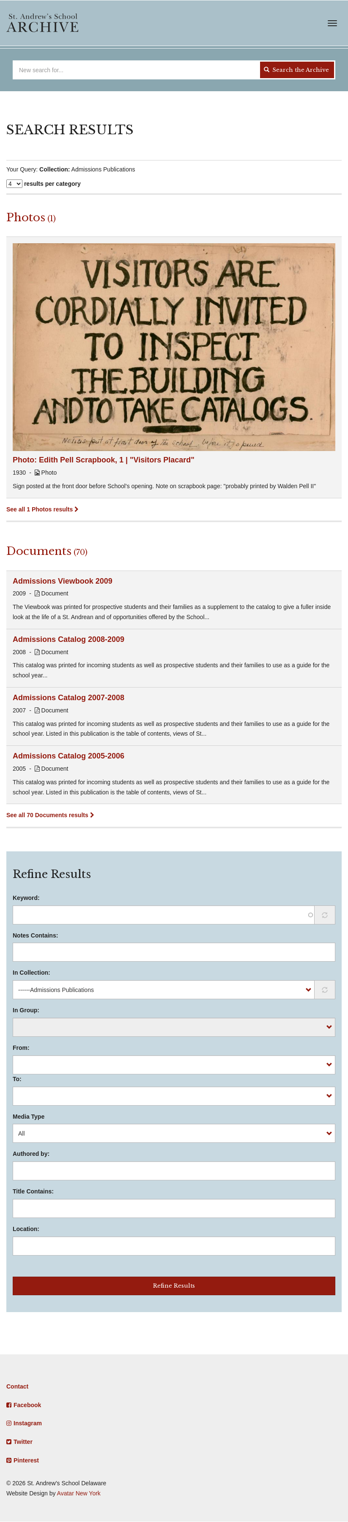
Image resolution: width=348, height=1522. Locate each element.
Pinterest (26, 1460)
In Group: (26, 1010)
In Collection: (31, 972)
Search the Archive (296, 69)
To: (17, 1079)
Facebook (27, 1405)
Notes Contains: (35, 935)
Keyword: (26, 897)
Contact (17, 1386)
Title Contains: (33, 1191)
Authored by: (31, 1153)
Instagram (28, 1423)
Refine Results (174, 1285)
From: (21, 1047)
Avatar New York (79, 1493)
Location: (26, 1229)
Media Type (28, 1116)
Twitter (23, 1441)
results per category (52, 183)
